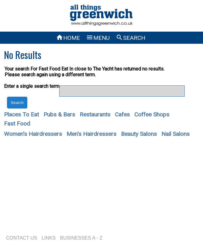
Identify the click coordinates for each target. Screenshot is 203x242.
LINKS (49, 237)
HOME (68, 37)
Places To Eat (21, 114)
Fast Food (17, 123)
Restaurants (95, 114)
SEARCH (130, 37)
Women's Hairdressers (33, 133)
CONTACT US (21, 237)
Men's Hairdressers (91, 133)
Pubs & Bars (59, 114)
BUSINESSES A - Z (81, 237)
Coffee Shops (151, 114)
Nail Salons (175, 133)
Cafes (122, 114)
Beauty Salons (139, 133)
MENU (98, 37)
